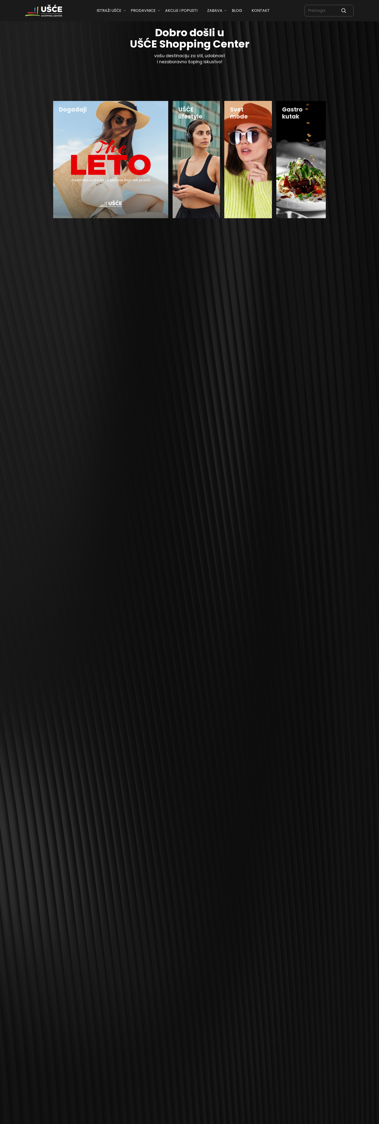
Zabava (214, 10)
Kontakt (261, 10)
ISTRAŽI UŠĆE (109, 10)
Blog (237, 10)
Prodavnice (143, 10)
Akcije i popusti (181, 10)
